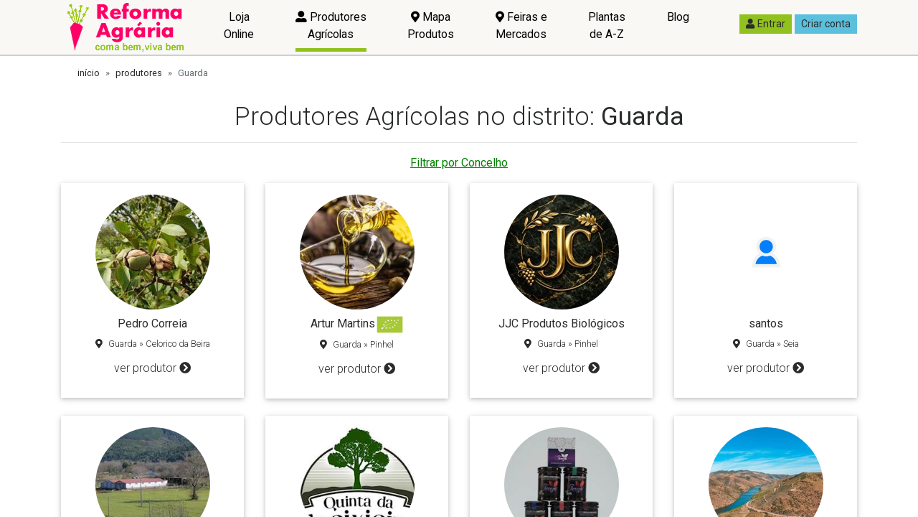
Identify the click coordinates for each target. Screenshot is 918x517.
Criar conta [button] (826, 23)
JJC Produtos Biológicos (561, 323)
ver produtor (152, 368)
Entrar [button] (765, 23)
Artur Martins (343, 323)
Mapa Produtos (430, 25)
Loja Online (239, 25)
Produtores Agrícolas (330, 25)
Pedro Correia (152, 323)
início (88, 72)
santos (766, 323)
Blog (678, 17)
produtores (138, 72)
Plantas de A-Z (606, 25)
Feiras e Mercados (521, 25)
